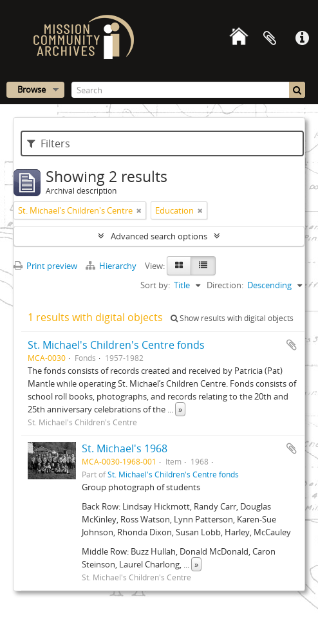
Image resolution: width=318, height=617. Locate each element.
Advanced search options (159, 236)
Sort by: (155, 285)
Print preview (45, 266)
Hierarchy (112, 266)
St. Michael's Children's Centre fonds (116, 345)
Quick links (302, 39)
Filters (48, 143)
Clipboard (270, 39)
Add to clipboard (291, 344)
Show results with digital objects (232, 318)
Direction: (225, 285)
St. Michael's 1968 (124, 448)
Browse (31, 89)
